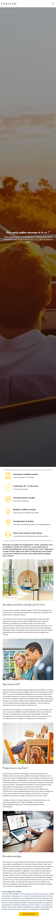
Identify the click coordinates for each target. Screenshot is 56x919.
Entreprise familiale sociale (25, 474)
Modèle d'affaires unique (24, 510)
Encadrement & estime (23, 521)
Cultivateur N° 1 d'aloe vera (25, 486)
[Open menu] (53, 4)
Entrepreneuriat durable (24, 498)
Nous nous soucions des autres (27, 533)
